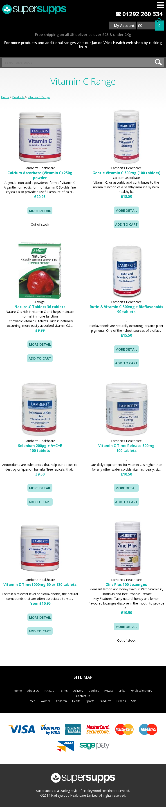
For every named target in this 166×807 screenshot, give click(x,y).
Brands (121, 701)
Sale (133, 701)
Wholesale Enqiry (141, 691)
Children (61, 701)
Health (76, 701)
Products (18, 97)
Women (46, 701)
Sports (90, 701)
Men (32, 701)
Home (5, 97)
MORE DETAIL (40, 210)
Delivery (78, 691)
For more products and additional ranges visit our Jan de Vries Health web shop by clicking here (83, 44)
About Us (33, 691)
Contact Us (83, 696)
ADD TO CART (40, 631)
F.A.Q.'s (49, 691)
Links (122, 691)
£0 (140, 25)
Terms (63, 691)
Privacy (108, 691)
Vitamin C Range (39, 97)
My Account (124, 25)
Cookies (94, 691)
